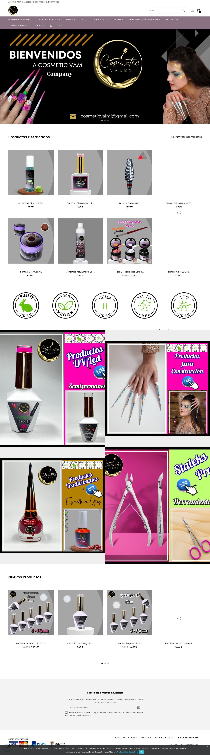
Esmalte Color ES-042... (179, 272)
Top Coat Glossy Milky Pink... (80, 203)
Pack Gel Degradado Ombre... (130, 272)
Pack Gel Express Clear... (129, 643)
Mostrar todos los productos (186, 137)
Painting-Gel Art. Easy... (31, 272)
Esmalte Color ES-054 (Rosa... (179, 643)
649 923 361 (120, 738)
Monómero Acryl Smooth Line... (80, 272)
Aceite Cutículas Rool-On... (31, 203)
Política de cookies (164, 738)
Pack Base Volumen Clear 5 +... (31, 643)
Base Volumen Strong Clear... (80, 643)
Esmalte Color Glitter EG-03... (179, 203)
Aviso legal (146, 738)
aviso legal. (86, 715)
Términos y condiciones (187, 738)
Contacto (133, 738)
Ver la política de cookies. (127, 752)
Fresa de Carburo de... (129, 203)
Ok (142, 752)
